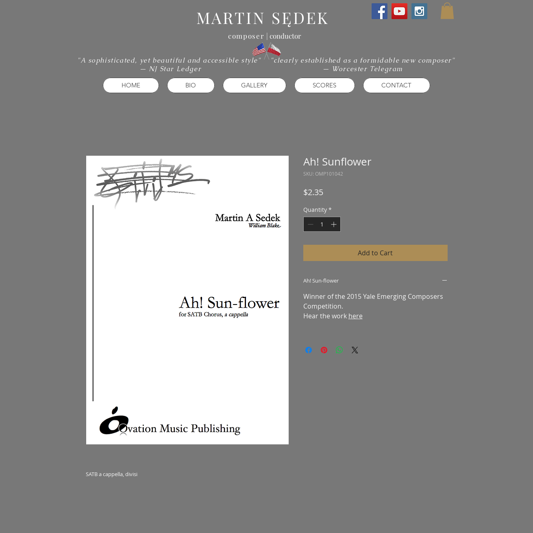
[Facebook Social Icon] (379, 11)
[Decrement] (310, 224)
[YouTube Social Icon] (399, 11)
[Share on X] (355, 350)
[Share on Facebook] (308, 350)
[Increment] (334, 224)
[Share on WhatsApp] (339, 350)
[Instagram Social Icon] (419, 11)
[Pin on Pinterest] (324, 350)
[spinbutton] (322, 224)
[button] (447, 10)
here (355, 315)
